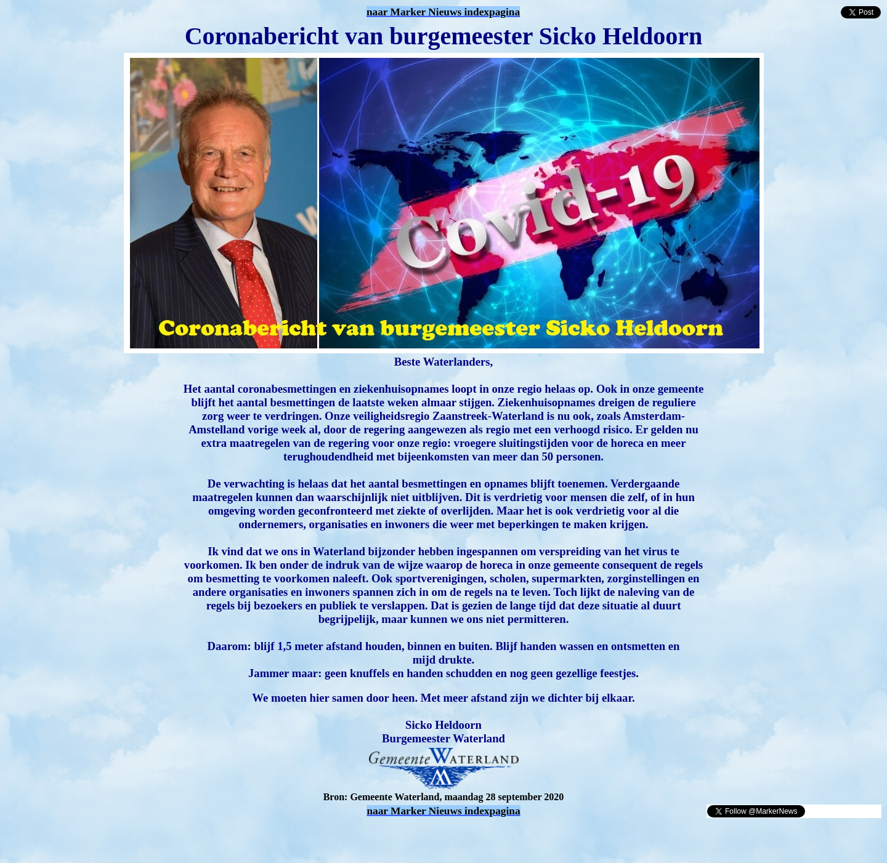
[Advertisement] (149, 837)
